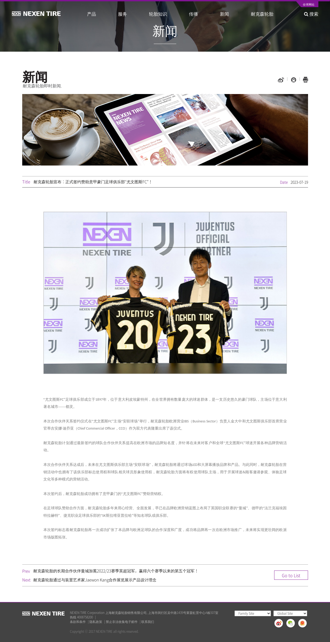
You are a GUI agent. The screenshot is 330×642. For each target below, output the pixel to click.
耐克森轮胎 (262, 13)
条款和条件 (78, 621)
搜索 (311, 13)
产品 (91, 13)
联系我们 (147, 621)
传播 (193, 13)
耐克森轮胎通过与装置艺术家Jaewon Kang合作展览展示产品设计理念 (94, 580)
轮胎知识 (158, 13)
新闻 (224, 13)
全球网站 (308, 5)
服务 (122, 13)
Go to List (291, 575)
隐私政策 (95, 621)
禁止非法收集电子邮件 (122, 621)
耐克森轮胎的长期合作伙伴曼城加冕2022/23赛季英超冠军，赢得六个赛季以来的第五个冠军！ (115, 571)
